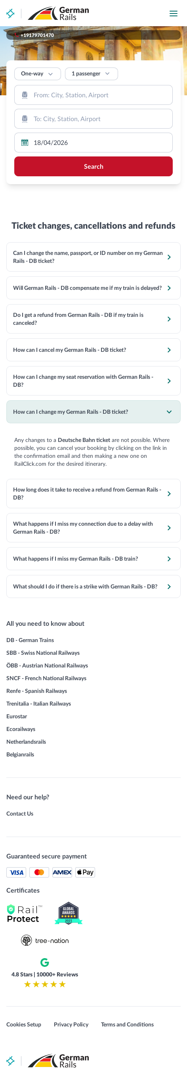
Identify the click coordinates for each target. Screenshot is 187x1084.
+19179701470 (37, 35)
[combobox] (93, 95)
